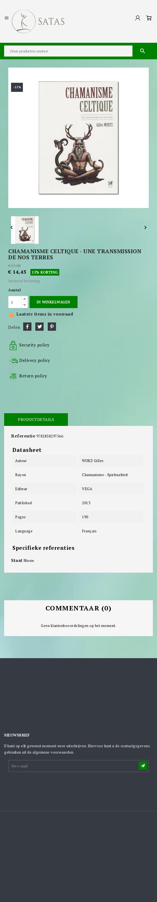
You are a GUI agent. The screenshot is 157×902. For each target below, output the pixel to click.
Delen (27, 326)
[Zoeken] (78, 51)
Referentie (23, 436)
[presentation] (51, 786)
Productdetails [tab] (36, 419)
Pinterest (52, 326)
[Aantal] (15, 302)
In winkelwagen (53, 302)
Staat (17, 560)
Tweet (39, 326)
